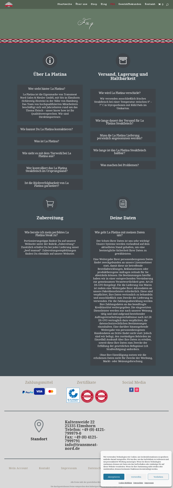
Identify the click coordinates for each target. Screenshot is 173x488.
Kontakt (150, 5)
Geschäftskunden (130, 5)
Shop (94, 5)
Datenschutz (138, 483)
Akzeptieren (114, 476)
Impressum (149, 483)
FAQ (112, 5)
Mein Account (18, 468)
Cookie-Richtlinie (125, 483)
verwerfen (136, 476)
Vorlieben (158, 476)
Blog (104, 5)
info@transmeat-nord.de (81, 446)
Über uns (81, 5)
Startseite (64, 5)
